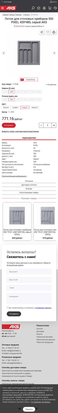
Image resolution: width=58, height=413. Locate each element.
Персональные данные (45, 340)
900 (38, 99)
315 (4, 92)
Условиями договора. (41, 402)
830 (38, 92)
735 (31, 92)
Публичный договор (44, 337)
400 (4, 99)
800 (31, 99)
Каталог (39, 329)
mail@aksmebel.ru (14, 351)
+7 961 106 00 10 (12, 360)
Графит (15, 107)
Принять (29, 409)
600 (18, 99)
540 (18, 92)
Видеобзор (30, 79)
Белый (6, 107)
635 (25, 92)
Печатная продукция (44, 342)
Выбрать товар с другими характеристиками (20, 131)
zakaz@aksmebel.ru (14, 363)
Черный (34, 107)
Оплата (39, 334)
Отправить (14, 314)
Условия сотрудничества (12, 353)
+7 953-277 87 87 (12, 348)
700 (25, 99)
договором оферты (43, 308)
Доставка (40, 331)
